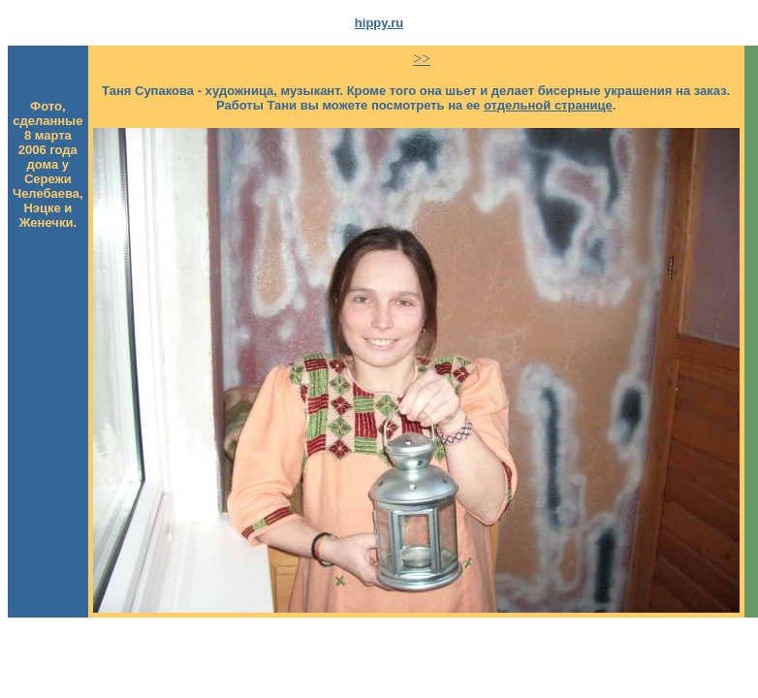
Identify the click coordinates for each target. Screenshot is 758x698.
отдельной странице (548, 105)
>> (421, 58)
